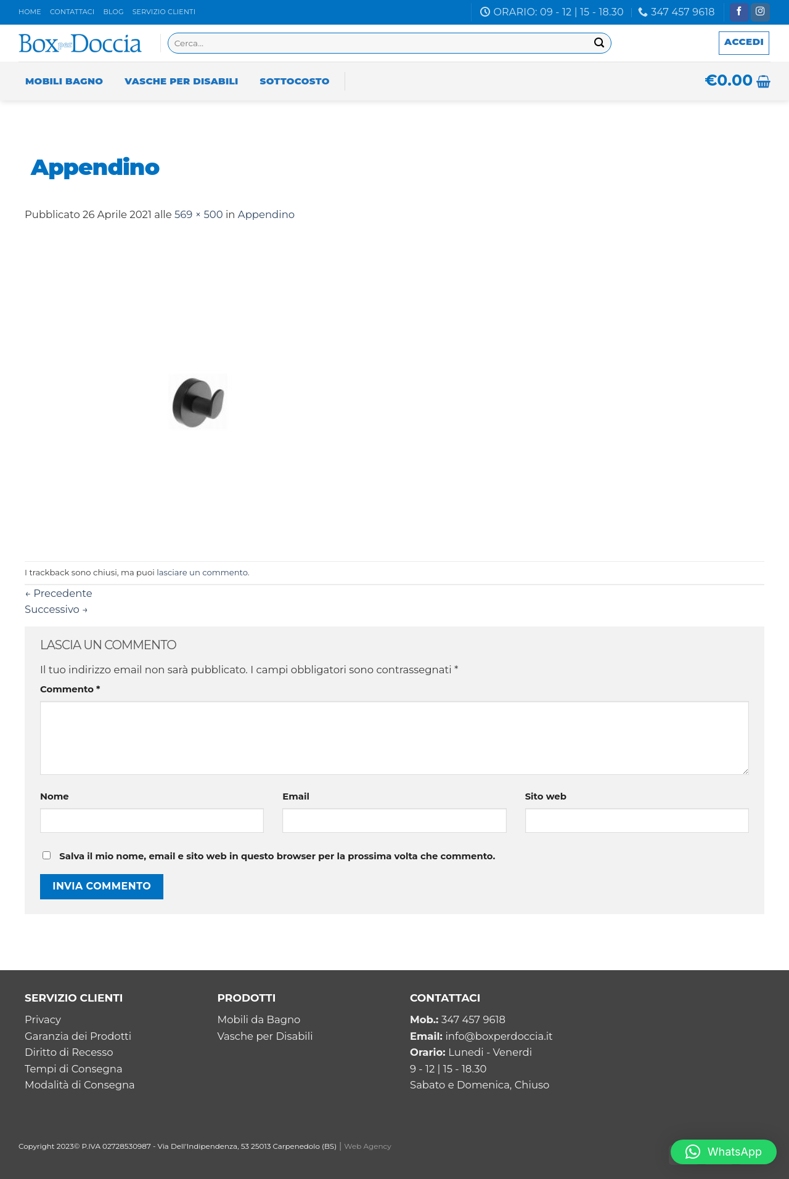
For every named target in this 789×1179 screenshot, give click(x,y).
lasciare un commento (202, 572)
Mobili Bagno (64, 81)
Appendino (266, 214)
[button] (724, 1152)
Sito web (545, 796)
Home (29, 11)
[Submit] (599, 43)
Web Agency (367, 1146)
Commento (70, 689)
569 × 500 (198, 214)
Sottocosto (295, 81)
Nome (54, 796)
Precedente (58, 593)
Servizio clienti (164, 11)
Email (295, 796)
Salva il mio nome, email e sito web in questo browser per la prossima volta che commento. (277, 856)
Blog (113, 11)
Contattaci (72, 11)
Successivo (56, 609)
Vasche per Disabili (181, 81)
